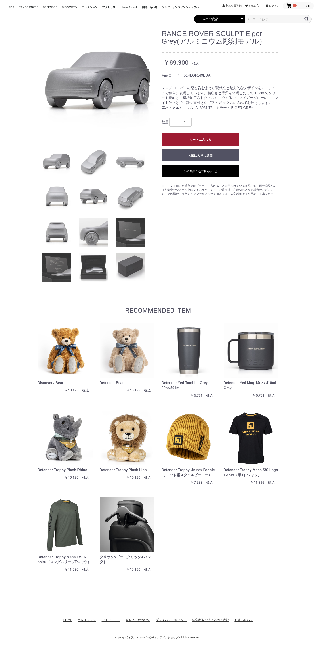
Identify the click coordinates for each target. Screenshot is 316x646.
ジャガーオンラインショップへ (180, 7)
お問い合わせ (149, 7)
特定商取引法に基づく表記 (210, 620)
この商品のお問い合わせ (200, 171)
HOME (67, 620)
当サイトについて (138, 620)
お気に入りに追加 (200, 155)
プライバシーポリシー (171, 620)
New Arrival (129, 7)
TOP (11, 7)
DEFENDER (50, 7)
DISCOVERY (69, 7)
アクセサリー (110, 7)
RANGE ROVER (28, 7)
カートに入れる (200, 139)
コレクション (90, 7)
